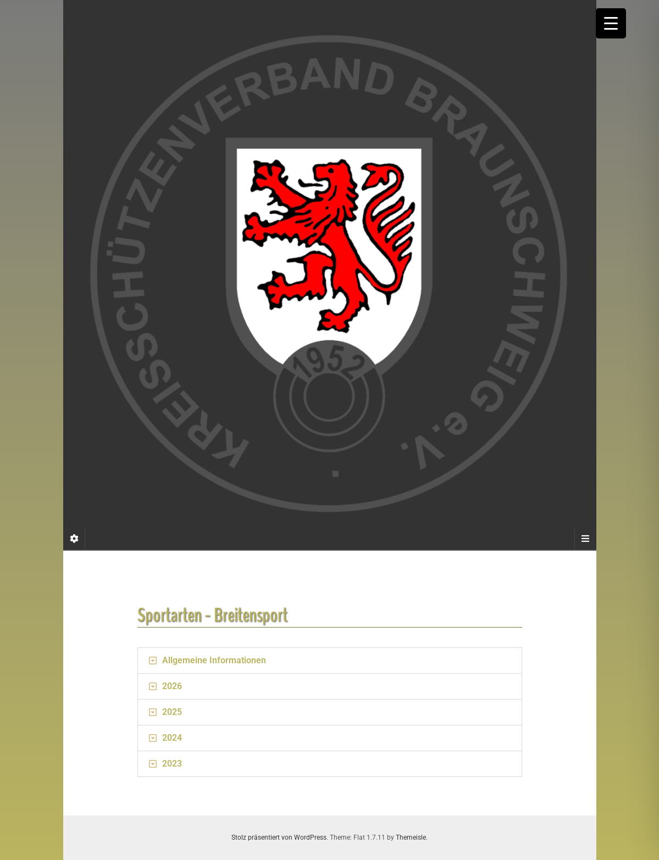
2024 (172, 738)
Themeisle (411, 837)
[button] (330, 660)
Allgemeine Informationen (214, 660)
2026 (172, 686)
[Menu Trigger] (611, 23)
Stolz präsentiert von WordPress (278, 837)
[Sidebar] (74, 539)
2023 (172, 763)
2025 (172, 712)
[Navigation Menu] (585, 539)
